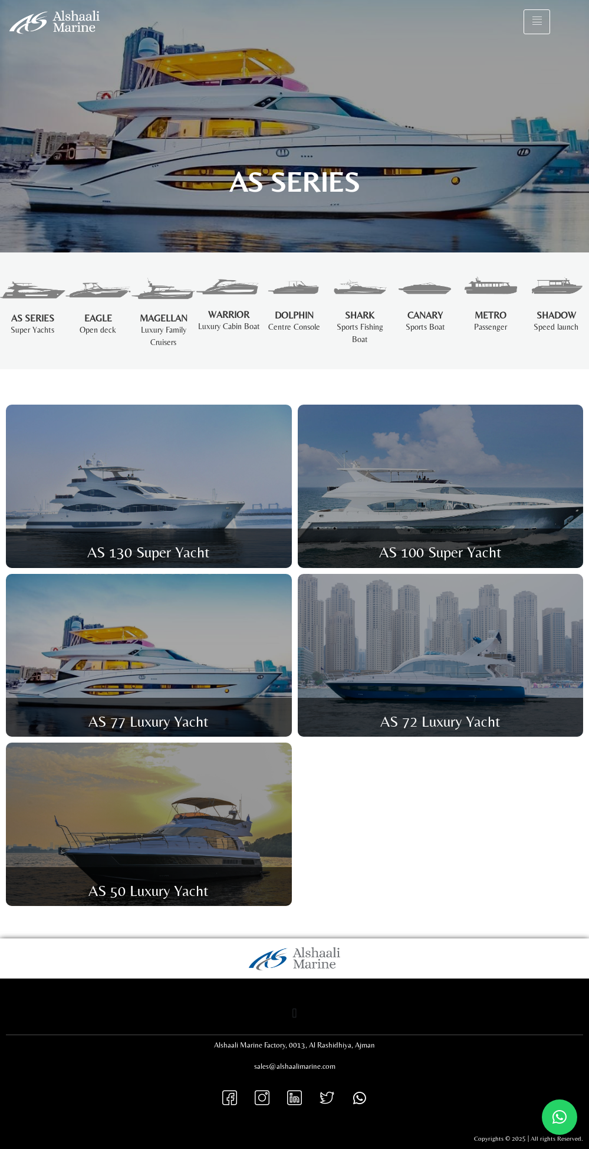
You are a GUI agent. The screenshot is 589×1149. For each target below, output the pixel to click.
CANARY (425, 315)
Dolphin (294, 315)
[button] (294, 1013)
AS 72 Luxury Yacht (440, 721)
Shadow (556, 315)
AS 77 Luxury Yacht (148, 721)
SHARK (359, 315)
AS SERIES (32, 318)
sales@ (265, 1066)
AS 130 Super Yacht (148, 552)
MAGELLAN (163, 318)
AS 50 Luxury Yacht (148, 890)
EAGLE (98, 318)
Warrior (228, 314)
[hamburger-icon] (537, 21)
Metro (490, 315)
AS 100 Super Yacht (440, 552)
